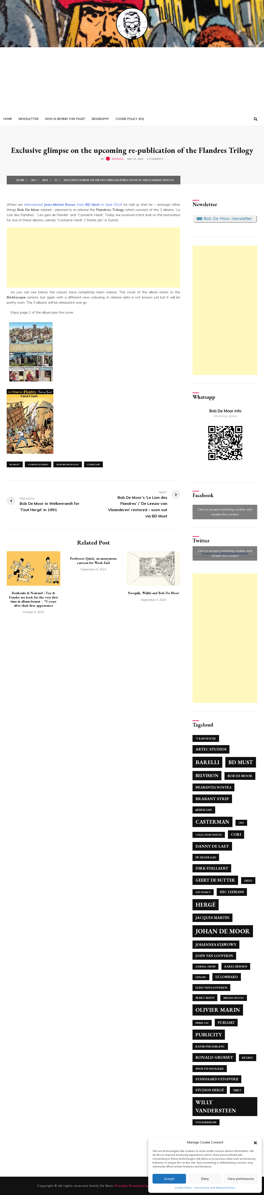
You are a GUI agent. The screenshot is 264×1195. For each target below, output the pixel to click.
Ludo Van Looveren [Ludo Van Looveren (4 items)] (211, 987)
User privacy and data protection (214, 1187)
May (45, 180)
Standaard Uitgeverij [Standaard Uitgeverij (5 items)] (217, 1079)
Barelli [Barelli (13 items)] (207, 762)
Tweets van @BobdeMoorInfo (224, 553)
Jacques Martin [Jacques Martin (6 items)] (212, 917)
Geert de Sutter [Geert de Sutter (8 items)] (215, 880)
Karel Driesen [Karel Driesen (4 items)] (235, 966)
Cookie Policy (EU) (130, 119)
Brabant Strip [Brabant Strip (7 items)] (212, 798)
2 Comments (155, 158)
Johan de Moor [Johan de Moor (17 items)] (223, 931)
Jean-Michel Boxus (67, 464)
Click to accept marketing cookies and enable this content (225, 511)
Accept (169, 1179)
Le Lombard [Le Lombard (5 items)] (226, 977)
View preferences (240, 1179)
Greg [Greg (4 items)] (248, 881)
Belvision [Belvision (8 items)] (207, 775)
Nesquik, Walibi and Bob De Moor (153, 593)
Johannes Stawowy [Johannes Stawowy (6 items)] (216, 944)
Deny (205, 1179)
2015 (33, 180)
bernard (118, 158)
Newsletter (28, 119)
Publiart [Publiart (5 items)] (226, 1022)
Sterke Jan (93, 464)
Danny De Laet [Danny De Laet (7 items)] (212, 846)
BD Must (15, 464)
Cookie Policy (183, 1187)
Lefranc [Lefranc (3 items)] (201, 977)
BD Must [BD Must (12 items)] (240, 762)
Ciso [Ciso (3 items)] (241, 822)
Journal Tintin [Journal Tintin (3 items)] (205, 966)
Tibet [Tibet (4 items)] (237, 1090)
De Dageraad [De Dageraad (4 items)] (206, 857)
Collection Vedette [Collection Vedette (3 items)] (209, 834)
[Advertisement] (132, 80)
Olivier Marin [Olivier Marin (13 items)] (218, 1009)
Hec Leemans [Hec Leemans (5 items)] (232, 892)
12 (56, 180)
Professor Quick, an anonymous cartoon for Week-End (93, 560)
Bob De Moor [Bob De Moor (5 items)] (239, 776)
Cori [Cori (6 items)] (236, 834)
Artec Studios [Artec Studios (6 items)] (211, 749)
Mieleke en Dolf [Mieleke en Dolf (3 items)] (233, 997)
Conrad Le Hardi (38, 464)
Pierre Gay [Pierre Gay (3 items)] (202, 1022)
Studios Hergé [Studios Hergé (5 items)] (210, 1090)
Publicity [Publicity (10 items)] (209, 1034)
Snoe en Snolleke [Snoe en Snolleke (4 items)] (210, 1069)
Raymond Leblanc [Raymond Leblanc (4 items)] (210, 1046)
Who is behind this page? (65, 119)
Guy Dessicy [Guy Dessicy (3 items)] (203, 892)
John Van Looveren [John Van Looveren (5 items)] (214, 955)
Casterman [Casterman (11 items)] (212, 821)
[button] (255, 1142)
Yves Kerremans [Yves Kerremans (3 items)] (206, 1122)
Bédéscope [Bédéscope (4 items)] (204, 810)
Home (7, 119)
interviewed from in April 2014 (73, 204)
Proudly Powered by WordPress (142, 1186)
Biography (100, 119)
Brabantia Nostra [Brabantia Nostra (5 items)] (213, 787)
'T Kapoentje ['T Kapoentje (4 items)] (206, 738)
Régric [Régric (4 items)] (247, 1058)
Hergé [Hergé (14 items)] (206, 904)
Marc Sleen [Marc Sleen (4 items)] (205, 998)
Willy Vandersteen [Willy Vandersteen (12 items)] (216, 1106)
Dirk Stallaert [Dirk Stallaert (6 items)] (212, 868)
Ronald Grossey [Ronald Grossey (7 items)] (214, 1057)
